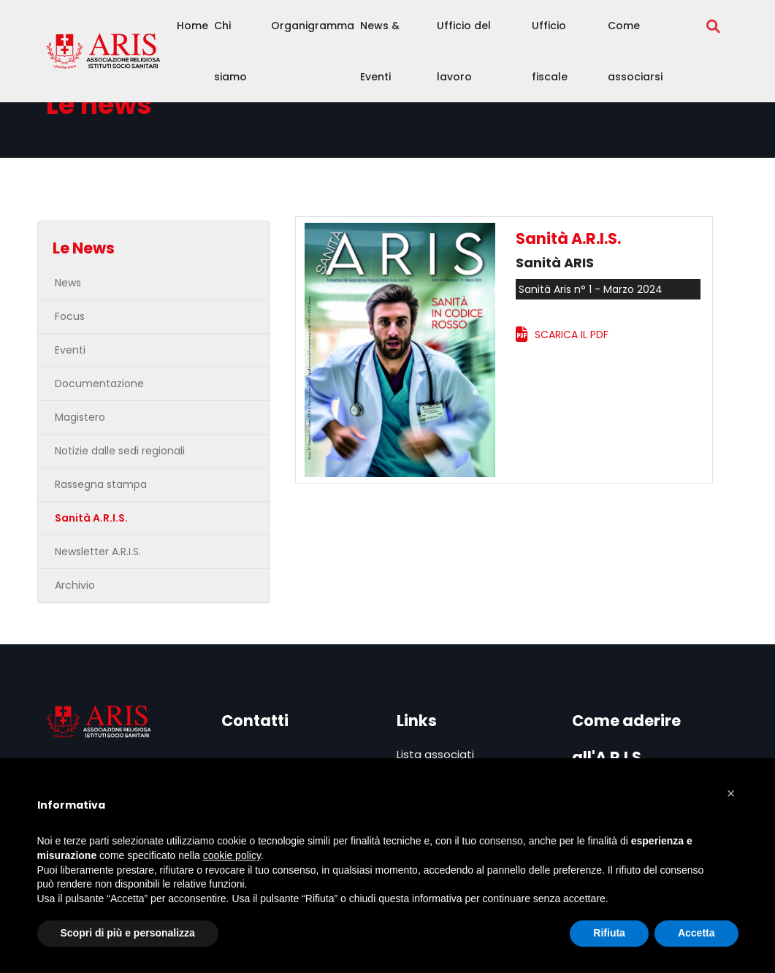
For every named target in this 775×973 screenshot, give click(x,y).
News (68, 282)
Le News (84, 248)
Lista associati (435, 754)
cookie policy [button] (232, 855)
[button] (731, 793)
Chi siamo (230, 51)
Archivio (75, 585)
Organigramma (312, 25)
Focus (70, 316)
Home (192, 25)
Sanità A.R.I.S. (91, 518)
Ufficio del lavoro (464, 51)
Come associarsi (635, 51)
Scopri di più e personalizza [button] (128, 933)
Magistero (80, 417)
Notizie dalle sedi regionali (120, 450)
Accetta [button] (696, 933)
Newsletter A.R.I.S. (98, 551)
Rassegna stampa (101, 484)
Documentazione (99, 383)
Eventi (70, 350)
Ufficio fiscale (550, 51)
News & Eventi (380, 51)
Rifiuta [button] (609, 933)
